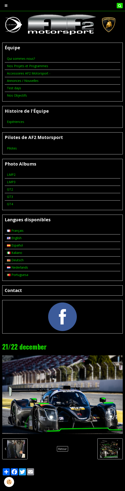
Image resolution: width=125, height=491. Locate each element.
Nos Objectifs (17, 95)
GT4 (10, 204)
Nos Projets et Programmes (27, 66)
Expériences (15, 122)
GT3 (10, 197)
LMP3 (11, 182)
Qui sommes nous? (21, 58)
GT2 (10, 189)
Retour (62, 449)
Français (15, 230)
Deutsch (15, 260)
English (14, 238)
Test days (14, 88)
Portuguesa (17, 275)
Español (15, 245)
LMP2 (11, 174)
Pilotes (12, 148)
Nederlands (17, 267)
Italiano (14, 253)
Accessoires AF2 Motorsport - (28, 73)
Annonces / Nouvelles (23, 81)
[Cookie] (9, 482)
